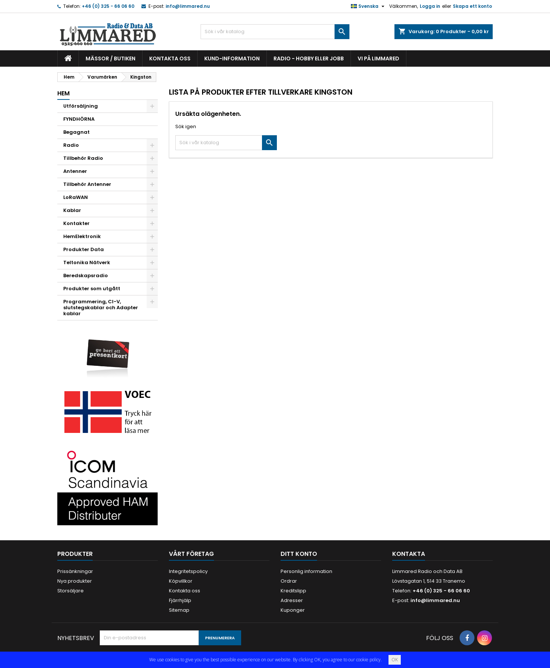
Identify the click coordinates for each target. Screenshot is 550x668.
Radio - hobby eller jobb (309, 58)
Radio (71, 145)
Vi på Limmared (378, 58)
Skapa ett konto (472, 6)
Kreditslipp (293, 590)
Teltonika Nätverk (86, 262)
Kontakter (76, 223)
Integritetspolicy (188, 571)
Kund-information (232, 58)
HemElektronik (82, 236)
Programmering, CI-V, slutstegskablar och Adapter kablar (100, 307)
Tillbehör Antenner (87, 184)
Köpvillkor (180, 581)
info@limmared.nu (188, 6)
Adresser (292, 600)
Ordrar (289, 581)
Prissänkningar (75, 571)
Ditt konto (299, 554)
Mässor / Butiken (110, 58)
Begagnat (76, 132)
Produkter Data (83, 249)
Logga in (430, 6)
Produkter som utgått (91, 288)
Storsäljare (70, 590)
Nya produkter (74, 581)
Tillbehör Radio (83, 158)
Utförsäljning (80, 106)
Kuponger (293, 610)
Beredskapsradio (85, 275)
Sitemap (179, 610)
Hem (63, 93)
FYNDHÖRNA (79, 119)
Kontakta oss (170, 58)
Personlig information (306, 571)
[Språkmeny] (368, 6)
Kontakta (408, 554)
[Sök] (275, 31)
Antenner (75, 171)
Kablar (72, 210)
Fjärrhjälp (180, 600)
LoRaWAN (75, 197)
